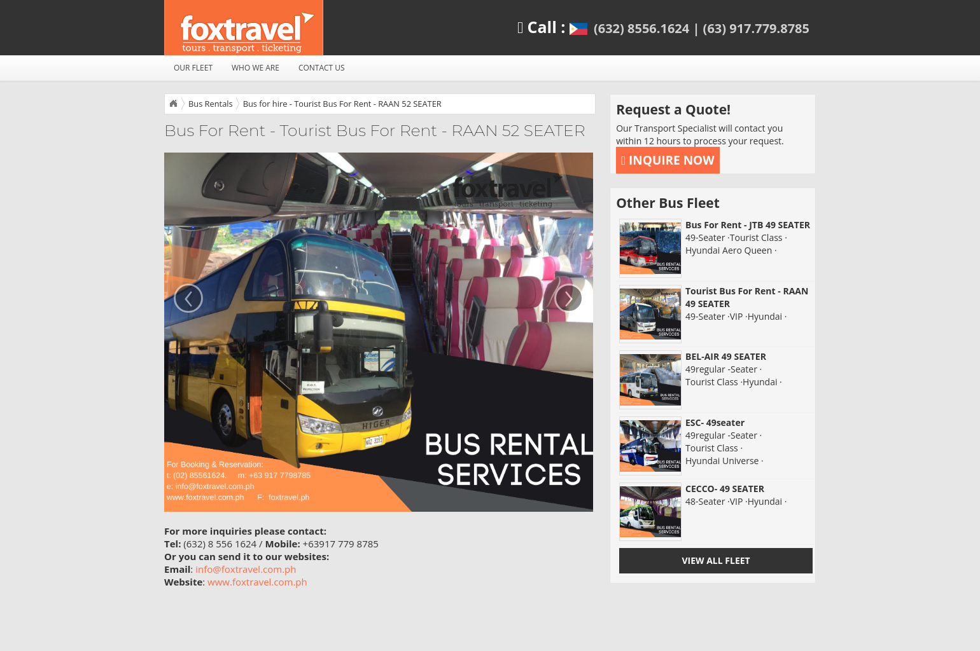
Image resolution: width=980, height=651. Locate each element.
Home (173, 104)
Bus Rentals (210, 103)
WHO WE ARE (255, 67)
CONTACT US (321, 67)
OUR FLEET (193, 67)
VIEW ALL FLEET (716, 560)
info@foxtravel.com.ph (245, 569)
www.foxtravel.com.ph (257, 581)
